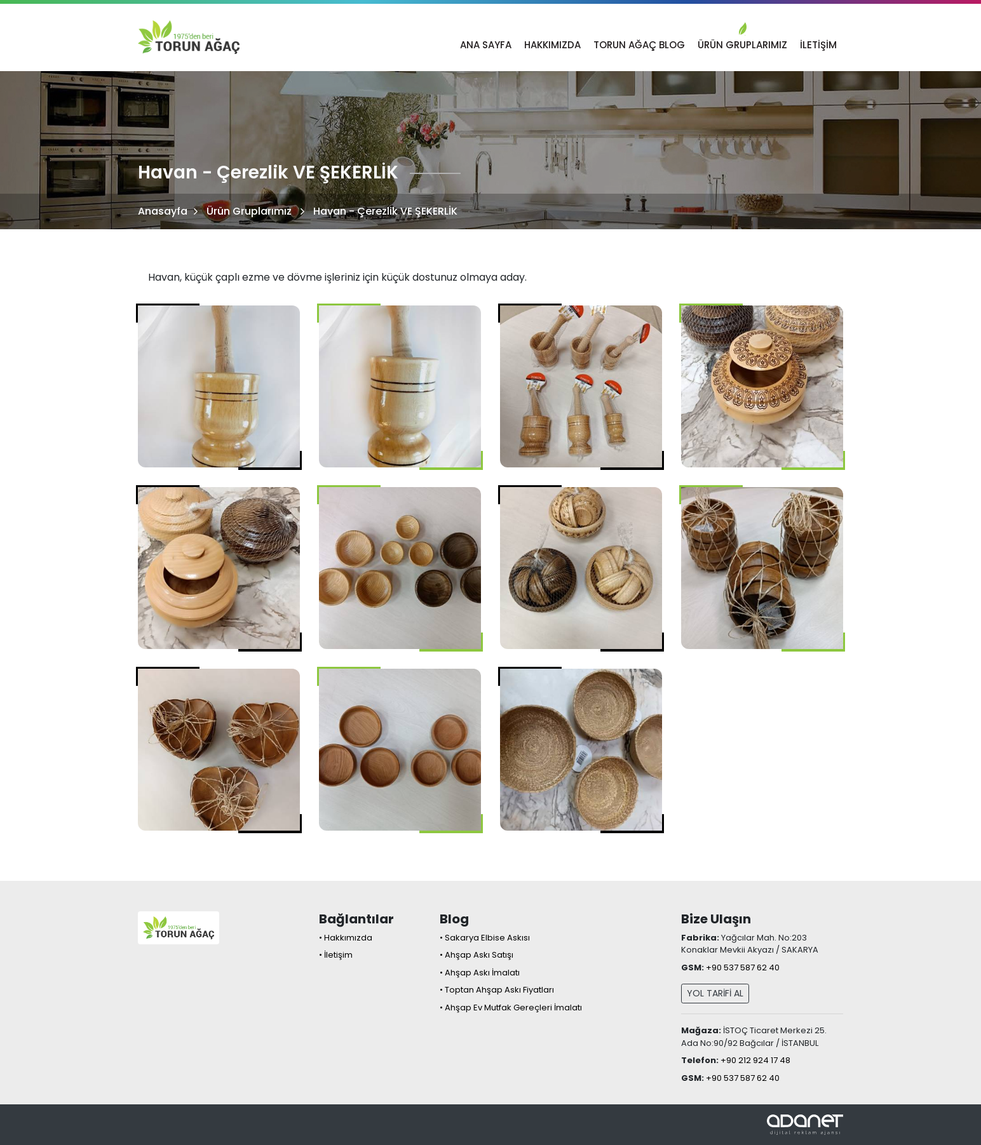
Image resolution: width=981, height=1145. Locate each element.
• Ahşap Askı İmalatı (480, 973)
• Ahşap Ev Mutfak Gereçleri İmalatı (511, 1007)
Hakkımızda (552, 44)
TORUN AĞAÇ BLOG (639, 44)
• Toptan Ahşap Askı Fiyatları (497, 990)
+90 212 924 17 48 (755, 1060)
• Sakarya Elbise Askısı (485, 938)
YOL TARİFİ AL (715, 993)
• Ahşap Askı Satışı (476, 955)
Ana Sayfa (485, 44)
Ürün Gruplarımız (742, 44)
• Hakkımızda (345, 938)
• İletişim (336, 955)
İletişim (818, 44)
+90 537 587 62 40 (743, 967)
